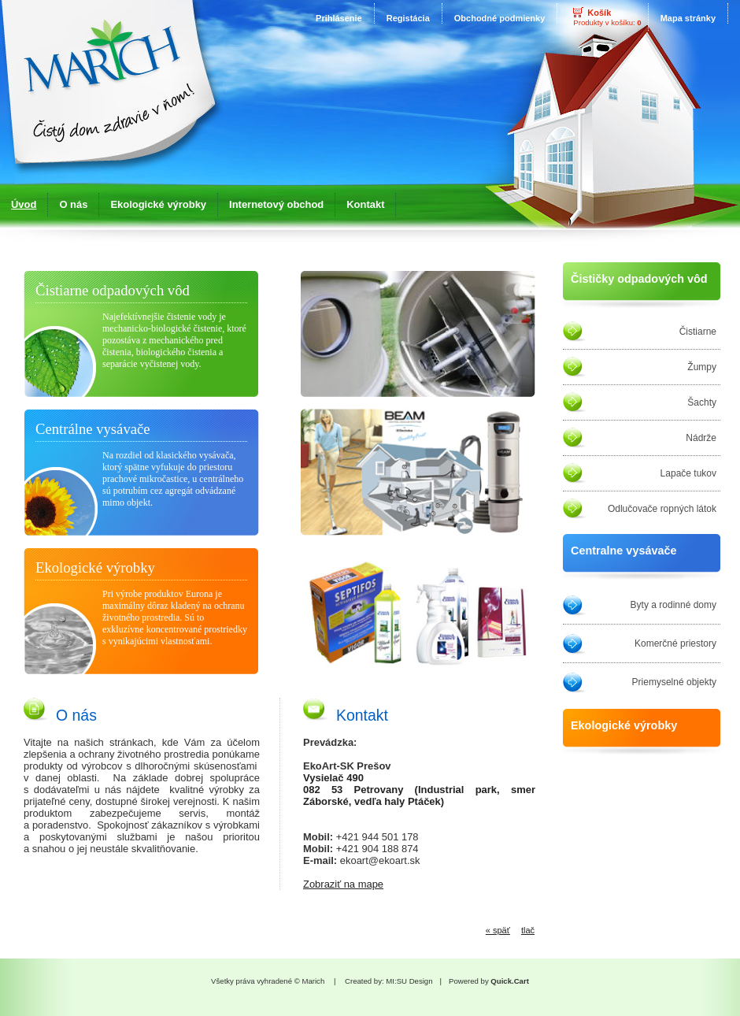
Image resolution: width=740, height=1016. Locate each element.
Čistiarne (697, 331)
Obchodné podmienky (500, 18)
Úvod (23, 204)
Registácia (408, 18)
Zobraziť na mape (343, 884)
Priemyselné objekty (674, 682)
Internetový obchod (276, 204)
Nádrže (701, 437)
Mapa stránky (688, 18)
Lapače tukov (688, 473)
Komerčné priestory (675, 643)
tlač (528, 930)
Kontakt (365, 204)
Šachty (701, 402)
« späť (498, 930)
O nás (73, 204)
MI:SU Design (409, 981)
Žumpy (701, 367)
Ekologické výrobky (158, 204)
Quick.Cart (509, 981)
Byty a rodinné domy (673, 604)
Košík (599, 12)
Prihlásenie (339, 18)
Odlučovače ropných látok (662, 508)
